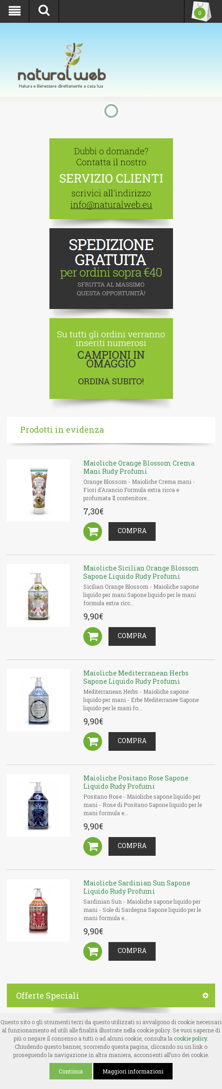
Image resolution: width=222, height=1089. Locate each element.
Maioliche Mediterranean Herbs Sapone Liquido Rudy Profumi (136, 677)
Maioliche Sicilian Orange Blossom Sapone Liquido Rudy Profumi (141, 572)
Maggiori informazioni (133, 1071)
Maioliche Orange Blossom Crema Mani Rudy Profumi (139, 467)
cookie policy (190, 1038)
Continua (71, 1071)
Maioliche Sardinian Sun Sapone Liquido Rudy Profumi (136, 887)
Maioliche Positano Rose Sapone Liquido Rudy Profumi (136, 782)
